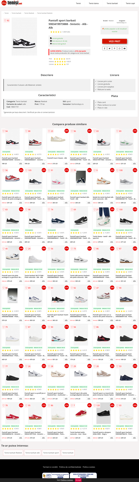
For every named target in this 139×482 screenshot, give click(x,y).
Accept (78, 480)
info (20, 163)
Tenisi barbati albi (32, 453)
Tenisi (78, 3)
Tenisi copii (130, 3)
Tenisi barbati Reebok (44, 13)
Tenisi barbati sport (51, 453)
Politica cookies (89, 467)
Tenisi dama (94, 3)
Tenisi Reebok (29, 13)
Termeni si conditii (50, 467)
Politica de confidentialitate (70, 467)
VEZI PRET (114, 41)
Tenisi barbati (112, 3)
